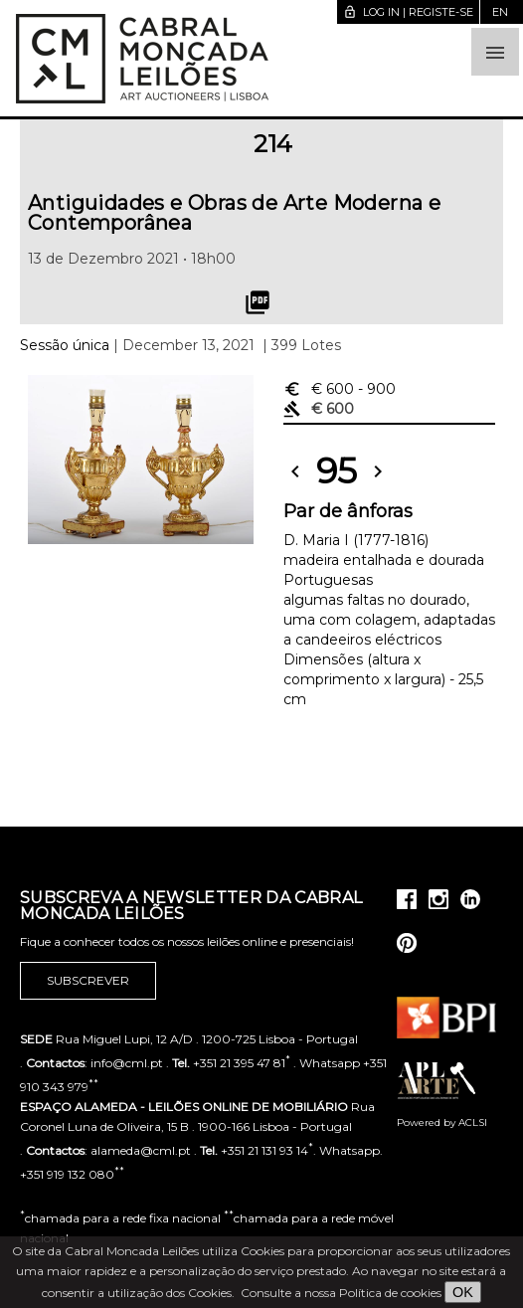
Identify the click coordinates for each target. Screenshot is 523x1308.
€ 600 (339, 389)
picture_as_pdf (257, 302)
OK (462, 1292)
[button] (495, 52)
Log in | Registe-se (408, 12)
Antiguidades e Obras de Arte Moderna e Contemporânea (234, 213)
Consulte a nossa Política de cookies (341, 1292)
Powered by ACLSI (442, 1122)
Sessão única (64, 345)
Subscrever (88, 981)
